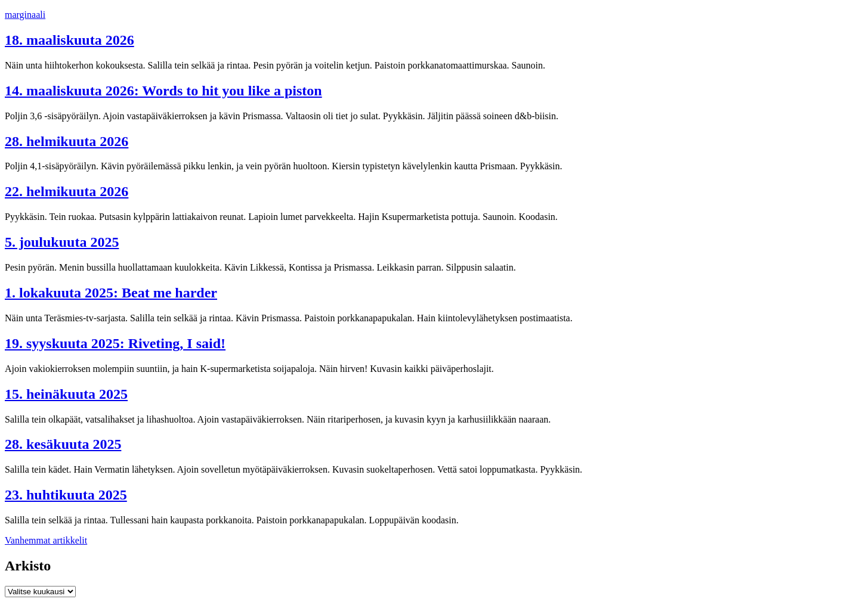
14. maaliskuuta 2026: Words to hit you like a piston (163, 90)
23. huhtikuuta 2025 (66, 494)
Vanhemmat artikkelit (46, 540)
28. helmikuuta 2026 (66, 141)
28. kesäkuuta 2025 (63, 444)
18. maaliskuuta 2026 (69, 40)
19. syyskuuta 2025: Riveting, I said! (115, 343)
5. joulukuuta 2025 (62, 242)
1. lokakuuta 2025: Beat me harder (111, 292)
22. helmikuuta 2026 (66, 191)
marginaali (25, 15)
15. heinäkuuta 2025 (66, 394)
